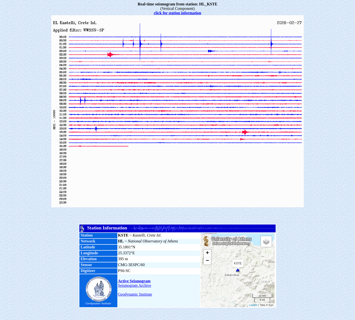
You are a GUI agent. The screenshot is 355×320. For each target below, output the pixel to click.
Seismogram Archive (134, 285)
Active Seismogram (134, 281)
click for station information (177, 13)
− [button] (207, 261)
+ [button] (207, 253)
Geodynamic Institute (135, 294)
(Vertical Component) (177, 6)
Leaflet (253, 305)
